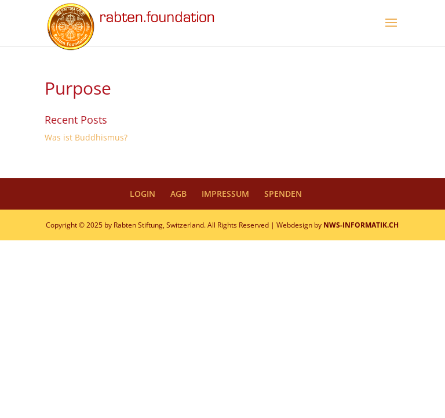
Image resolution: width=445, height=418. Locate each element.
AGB (178, 193)
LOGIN (142, 193)
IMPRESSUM (225, 193)
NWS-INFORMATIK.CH (361, 225)
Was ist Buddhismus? (86, 137)
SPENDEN (283, 193)
